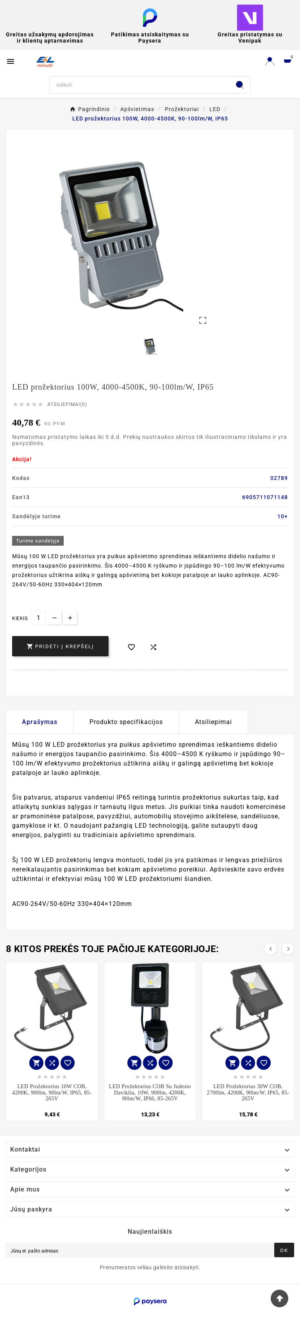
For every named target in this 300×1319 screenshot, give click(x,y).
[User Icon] (269, 61)
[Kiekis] (38, 618)
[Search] (140, 85)
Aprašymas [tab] (39, 722)
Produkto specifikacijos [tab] (126, 722)
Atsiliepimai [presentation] (213, 722)
